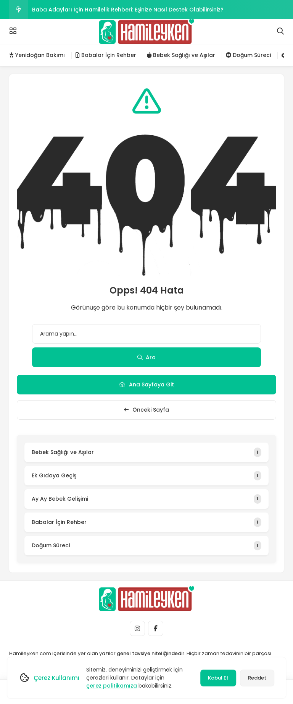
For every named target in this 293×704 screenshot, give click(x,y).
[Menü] (13, 31)
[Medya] (137, 628)
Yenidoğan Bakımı (37, 55)
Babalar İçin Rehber (106, 55)
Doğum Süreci (248, 55)
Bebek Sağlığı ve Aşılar (181, 55)
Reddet (257, 677)
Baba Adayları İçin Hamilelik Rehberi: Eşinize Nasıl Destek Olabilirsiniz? (128, 9)
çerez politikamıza (111, 685)
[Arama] (280, 31)
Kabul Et (218, 677)
